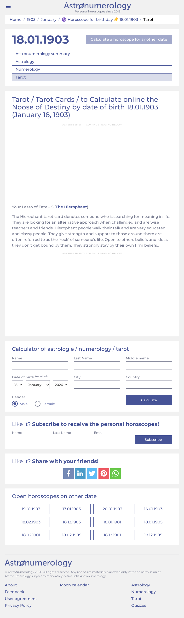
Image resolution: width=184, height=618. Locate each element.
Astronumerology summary (43, 53)
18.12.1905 (153, 537)
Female (48, 404)
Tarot (21, 77)
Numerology (28, 69)
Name (17, 358)
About (11, 588)
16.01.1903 (153, 509)
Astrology (25, 61)
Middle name (137, 358)
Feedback (14, 595)
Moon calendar (74, 588)
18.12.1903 (72, 523)
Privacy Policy (18, 608)
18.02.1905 (71, 537)
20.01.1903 (112, 509)
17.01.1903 (72, 509)
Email (99, 433)
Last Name (83, 358)
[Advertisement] (92, 162)
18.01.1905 (153, 523)
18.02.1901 (31, 537)
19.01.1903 (31, 509)
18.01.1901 (112, 523)
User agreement (21, 601)
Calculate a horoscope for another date (129, 39)
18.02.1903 (30, 523)
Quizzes (138, 608)
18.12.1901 (112, 537)
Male (24, 404)
